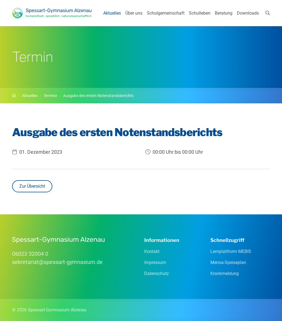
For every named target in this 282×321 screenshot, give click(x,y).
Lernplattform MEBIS (230, 251)
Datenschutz (156, 273)
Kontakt (151, 251)
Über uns (133, 13)
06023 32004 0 (30, 253)
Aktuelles (112, 13)
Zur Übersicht (32, 186)
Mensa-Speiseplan (228, 262)
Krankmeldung (224, 273)
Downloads (248, 13)
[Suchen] (267, 13)
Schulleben (199, 13)
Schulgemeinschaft (166, 13)
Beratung (223, 13)
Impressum (155, 262)
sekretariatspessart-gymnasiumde (57, 262)
